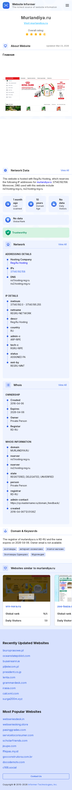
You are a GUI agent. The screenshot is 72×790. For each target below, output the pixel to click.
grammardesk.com (15, 682)
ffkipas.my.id (10, 751)
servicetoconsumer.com (18, 735)
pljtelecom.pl (11, 666)
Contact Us (36, 776)
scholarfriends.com (15, 740)
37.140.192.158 (17, 271)
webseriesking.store (15, 724)
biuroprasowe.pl (13, 650)
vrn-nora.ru (13, 606)
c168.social (10, 767)
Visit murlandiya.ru (36, 23)
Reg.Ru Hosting (19, 262)
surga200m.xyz (12, 699)
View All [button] (65, 170)
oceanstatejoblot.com (16, 655)
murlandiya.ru (44, 182)
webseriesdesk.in (13, 719)
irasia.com (9, 688)
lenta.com (9, 677)
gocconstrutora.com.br (17, 756)
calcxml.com (11, 693)
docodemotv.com (14, 762)
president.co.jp (12, 672)
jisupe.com (9, 746)
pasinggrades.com (14, 729)
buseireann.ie (11, 661)
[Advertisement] (36, 67)
